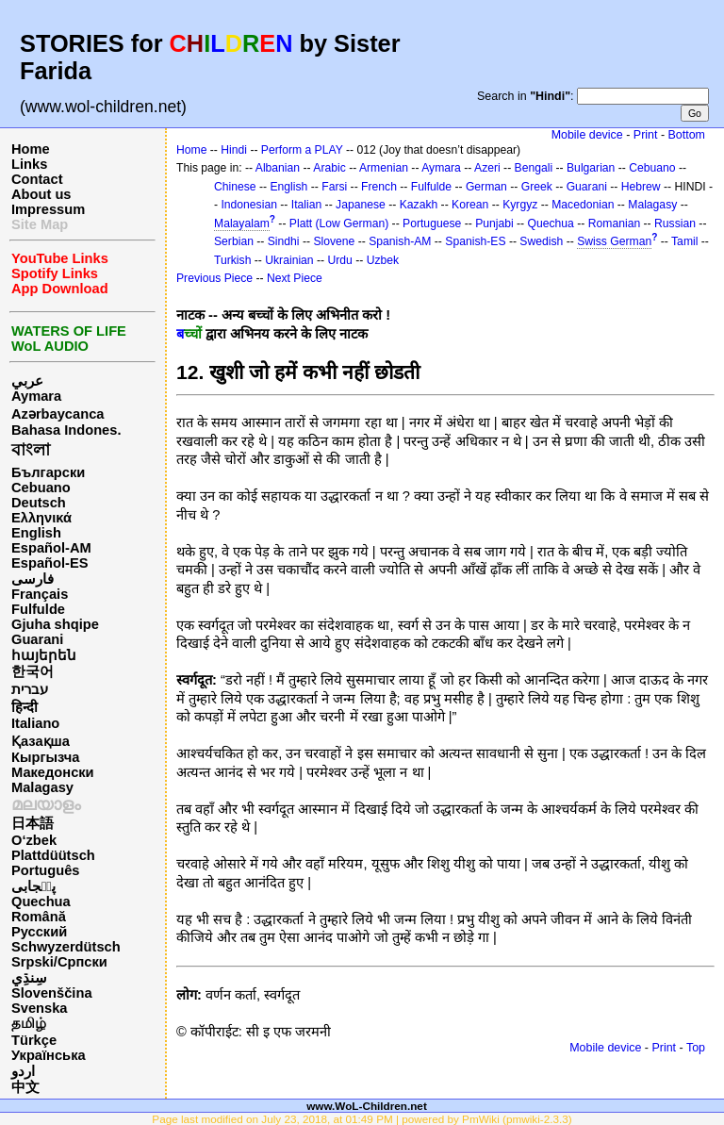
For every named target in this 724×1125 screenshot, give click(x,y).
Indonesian (248, 204)
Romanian (614, 223)
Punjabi (494, 223)
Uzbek (383, 260)
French (379, 186)
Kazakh (419, 204)
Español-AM (51, 547)
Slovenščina (51, 993)
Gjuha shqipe (55, 624)
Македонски (52, 772)
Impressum (48, 209)
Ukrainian (289, 260)
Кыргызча (45, 757)
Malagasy (42, 787)
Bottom (686, 134)
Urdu (339, 260)
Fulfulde (38, 609)
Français (39, 594)
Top (695, 1047)
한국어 (32, 671)
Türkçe (34, 1040)
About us (41, 194)
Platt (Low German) (338, 223)
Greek (536, 186)
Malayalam (242, 223)
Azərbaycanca (57, 414)
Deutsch (38, 502)
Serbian (234, 241)
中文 (25, 1087)
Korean (470, 204)
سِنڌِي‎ (29, 977)
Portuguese (432, 223)
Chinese (235, 186)
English (36, 532)
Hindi (234, 150)
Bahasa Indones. (66, 430)
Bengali (534, 167)
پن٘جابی (33, 886)
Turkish (232, 260)
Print (646, 134)
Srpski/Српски (59, 961)
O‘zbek (34, 840)
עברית (29, 689)
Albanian (277, 167)
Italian (306, 204)
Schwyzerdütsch (66, 946)
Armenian (383, 167)
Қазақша (40, 741)
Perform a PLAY (302, 150)
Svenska (39, 1008)
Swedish (541, 241)
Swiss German (614, 241)
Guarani (37, 639)
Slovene (333, 241)
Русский (39, 931)
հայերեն (43, 655)
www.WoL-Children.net (366, 1106)
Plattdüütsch (53, 855)
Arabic (329, 167)
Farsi (334, 186)
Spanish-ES (475, 241)
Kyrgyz (519, 204)
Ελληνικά (41, 517)
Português (45, 870)
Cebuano (41, 487)
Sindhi (284, 241)
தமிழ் (28, 1023)
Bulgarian (591, 167)
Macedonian (582, 204)
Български (48, 472)
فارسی (32, 579)
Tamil (684, 241)
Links (29, 164)
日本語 (32, 823)
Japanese (361, 204)
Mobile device (587, 134)
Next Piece (294, 278)
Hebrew (641, 186)
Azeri (487, 167)
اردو (23, 1071)
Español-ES (49, 563)
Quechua (41, 901)
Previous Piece (214, 278)
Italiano (35, 723)
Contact (37, 179)
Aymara (36, 396)
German (486, 186)
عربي (27, 381)
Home (30, 149)
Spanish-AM (400, 241)
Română (38, 916)
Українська (48, 1055)
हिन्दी (24, 707)
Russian (675, 223)
